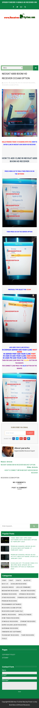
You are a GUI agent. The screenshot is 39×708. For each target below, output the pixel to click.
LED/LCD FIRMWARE (23, 587)
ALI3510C (27, 580)
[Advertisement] (19, 42)
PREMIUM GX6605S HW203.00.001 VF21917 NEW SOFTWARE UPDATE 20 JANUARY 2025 (24, 556)
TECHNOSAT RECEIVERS (10, 635)
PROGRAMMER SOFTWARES (11, 604)
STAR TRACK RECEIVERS (10, 618)
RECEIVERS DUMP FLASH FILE (12, 611)
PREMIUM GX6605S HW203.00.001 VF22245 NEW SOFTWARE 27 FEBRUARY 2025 (23, 548)
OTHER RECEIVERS (8, 597)
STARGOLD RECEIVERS (10, 621)
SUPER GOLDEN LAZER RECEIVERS (14, 625)
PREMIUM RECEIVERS (9, 601)
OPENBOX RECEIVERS (27, 594)
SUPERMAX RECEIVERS (10, 628)
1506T (11, 580)
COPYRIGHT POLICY (8, 654)
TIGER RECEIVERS (27, 635)
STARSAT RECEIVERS (27, 621)
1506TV (18, 580)
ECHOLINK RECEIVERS (18, 584)
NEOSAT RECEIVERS (29, 83)
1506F (4, 580)
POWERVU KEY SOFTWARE (27, 597)
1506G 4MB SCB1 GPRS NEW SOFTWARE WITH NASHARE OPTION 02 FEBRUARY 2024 (24, 539)
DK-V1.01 (5, 584)
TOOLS (4, 638)
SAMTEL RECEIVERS (9, 614)
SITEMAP (5, 658)
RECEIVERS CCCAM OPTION (10, 85)
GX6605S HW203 (8, 587)
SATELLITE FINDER (25, 614)
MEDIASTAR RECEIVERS (10, 590)
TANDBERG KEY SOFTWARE (11, 631)
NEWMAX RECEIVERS (9, 594)
